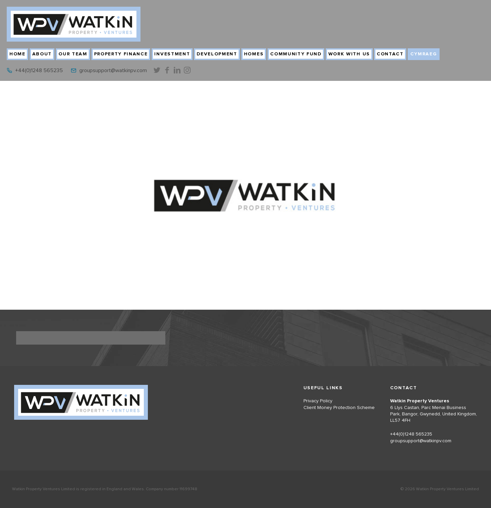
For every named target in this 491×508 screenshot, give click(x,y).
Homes (253, 54)
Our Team (72, 54)
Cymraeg (423, 54)
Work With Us (349, 54)
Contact (390, 54)
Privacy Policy (317, 401)
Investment (172, 54)
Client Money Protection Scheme (339, 407)
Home (17, 54)
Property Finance (121, 54)
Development (217, 54)
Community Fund (296, 54)
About (42, 54)
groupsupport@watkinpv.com (113, 70)
